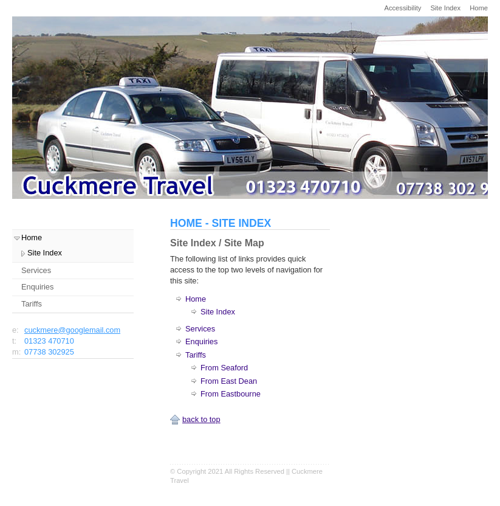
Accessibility (402, 8)
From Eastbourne (230, 393)
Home (479, 8)
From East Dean (228, 381)
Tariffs (195, 354)
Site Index (445, 8)
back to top (201, 419)
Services (200, 328)
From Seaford (224, 367)
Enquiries (201, 341)
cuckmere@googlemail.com (72, 329)
